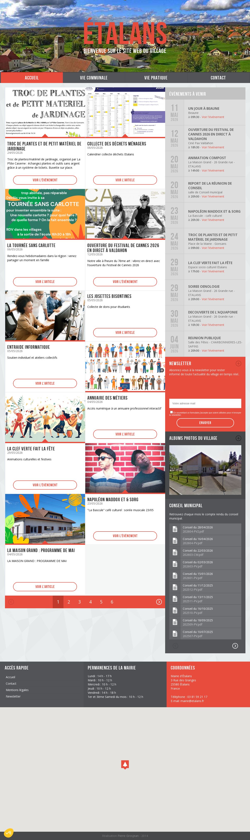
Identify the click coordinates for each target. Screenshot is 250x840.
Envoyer (205, 423)
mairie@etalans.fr (192, 701)
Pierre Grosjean (128, 836)
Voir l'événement (45, 180)
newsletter (238, 363)
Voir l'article (125, 180)
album (238, 438)
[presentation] (200, 388)
